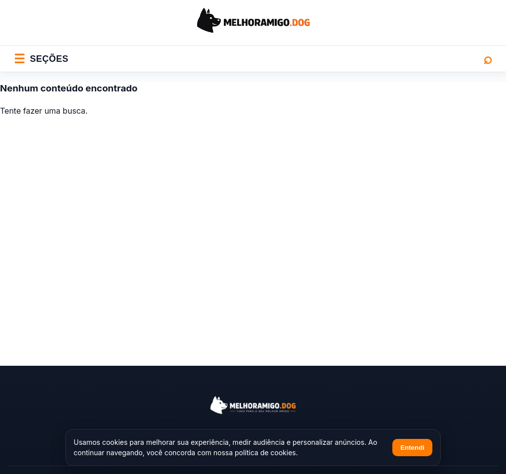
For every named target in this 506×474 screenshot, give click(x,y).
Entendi (412, 447)
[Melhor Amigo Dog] (253, 405)
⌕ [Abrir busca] (487, 59)
